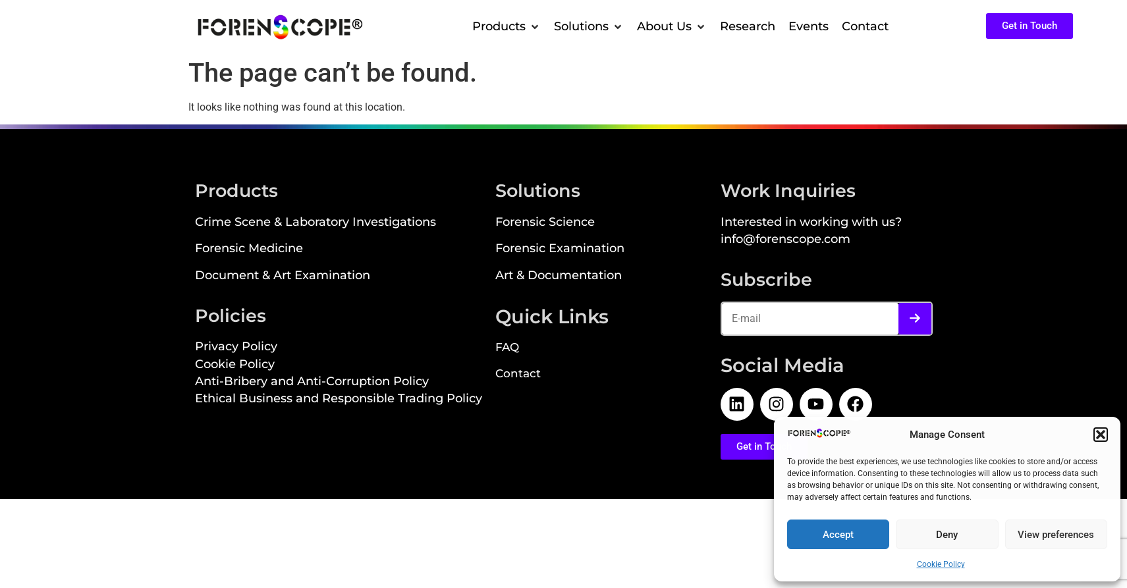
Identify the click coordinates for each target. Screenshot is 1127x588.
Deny (947, 535)
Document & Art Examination (282, 276)
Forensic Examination (559, 249)
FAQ (507, 348)
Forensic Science (545, 223)
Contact (518, 374)
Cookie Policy (941, 564)
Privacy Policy (236, 347)
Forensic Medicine (249, 249)
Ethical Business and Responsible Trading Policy (338, 399)
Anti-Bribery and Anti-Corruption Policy (312, 382)
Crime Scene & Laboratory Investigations (315, 223)
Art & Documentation (558, 276)
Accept (838, 535)
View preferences (1056, 535)
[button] (1100, 434)
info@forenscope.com (785, 240)
